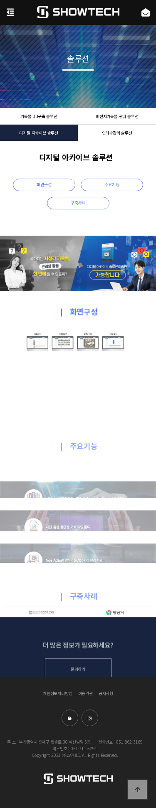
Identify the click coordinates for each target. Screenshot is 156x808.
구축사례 (78, 202)
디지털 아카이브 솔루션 (38, 133)
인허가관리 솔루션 (117, 133)
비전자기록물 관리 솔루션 (117, 116)
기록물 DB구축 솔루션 (38, 116)
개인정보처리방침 (57, 693)
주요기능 (111, 184)
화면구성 (44, 184)
